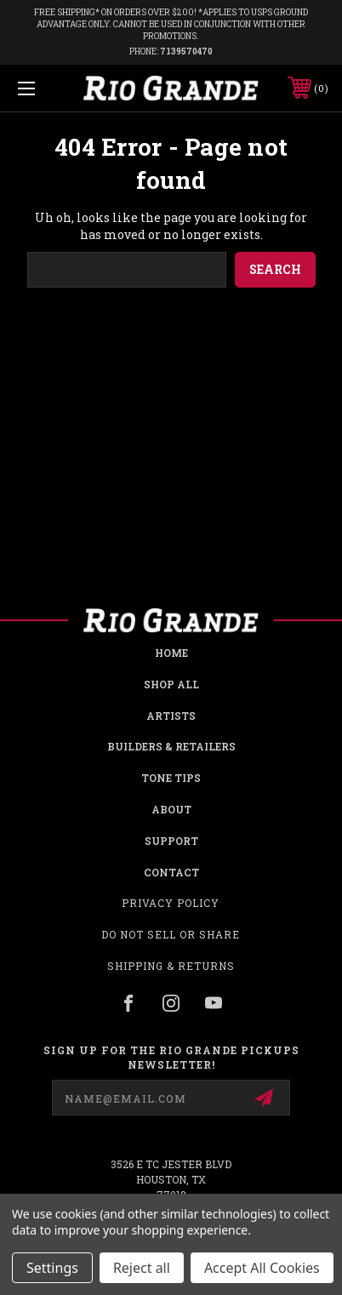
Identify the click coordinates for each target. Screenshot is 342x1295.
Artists (171, 715)
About (171, 809)
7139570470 (186, 51)
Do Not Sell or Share (170, 934)
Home (171, 652)
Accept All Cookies (262, 1267)
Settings (52, 1267)
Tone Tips (171, 777)
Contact (171, 872)
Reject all (141, 1267)
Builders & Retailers (171, 746)
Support (171, 840)
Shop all (171, 684)
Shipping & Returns (171, 966)
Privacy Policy (170, 903)
